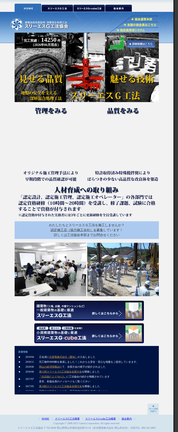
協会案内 (127, 418)
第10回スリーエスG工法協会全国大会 (60, 386)
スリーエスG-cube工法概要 (100, 418)
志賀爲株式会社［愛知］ (63, 357)
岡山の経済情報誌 (49, 366)
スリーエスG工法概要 (67, 418)
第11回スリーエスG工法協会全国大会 (60, 371)
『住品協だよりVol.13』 (52, 376)
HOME (45, 418)
